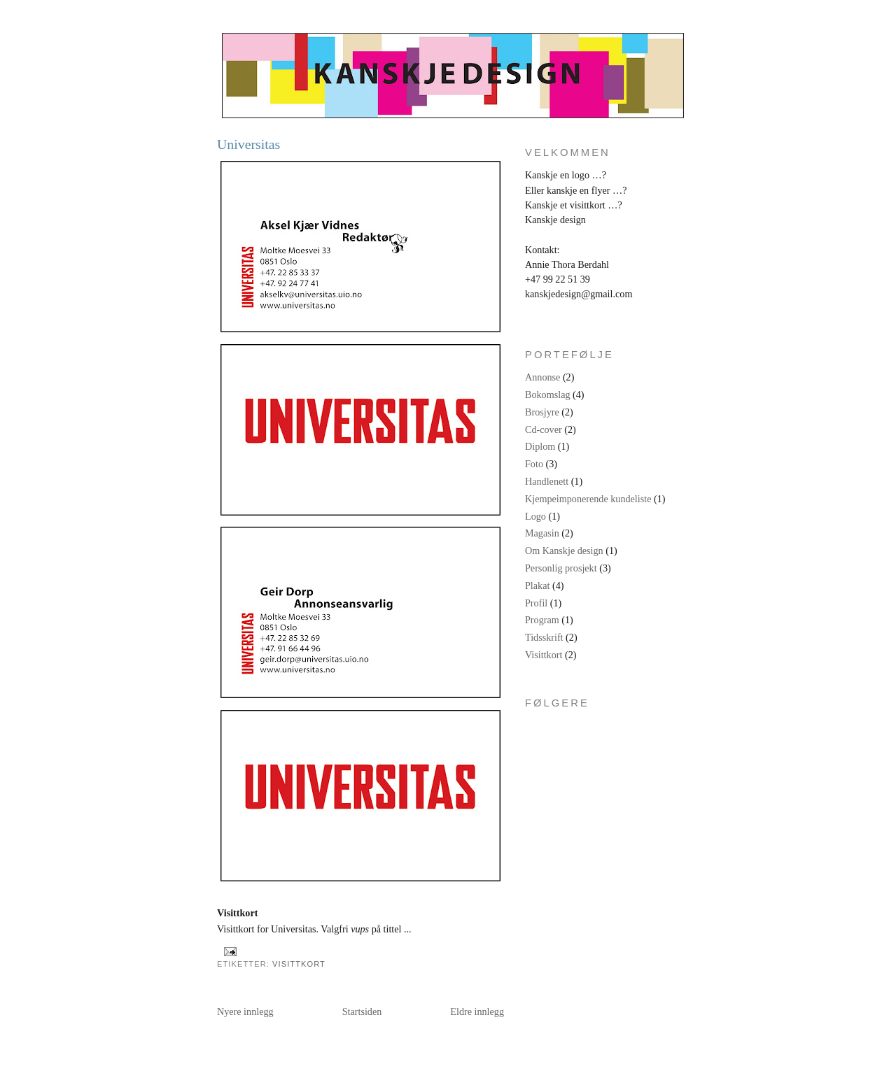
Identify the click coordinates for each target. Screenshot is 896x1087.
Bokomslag (547, 394)
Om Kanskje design (564, 550)
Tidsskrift (544, 637)
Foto (534, 463)
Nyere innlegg (245, 1011)
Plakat (537, 585)
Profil (536, 603)
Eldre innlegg (477, 1011)
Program (542, 619)
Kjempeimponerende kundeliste (588, 498)
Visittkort (299, 964)
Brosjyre (542, 412)
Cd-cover (543, 429)
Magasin (542, 533)
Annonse (542, 377)
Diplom (540, 446)
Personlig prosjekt (561, 568)
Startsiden (362, 1011)
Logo (535, 516)
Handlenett (546, 481)
